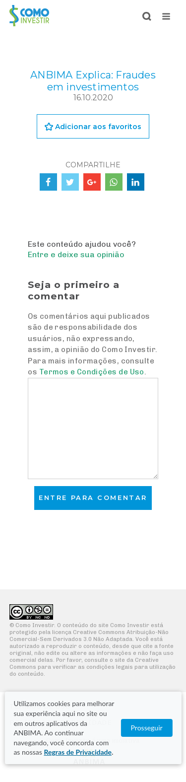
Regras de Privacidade (77, 752)
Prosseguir (147, 727)
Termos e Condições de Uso (91, 371)
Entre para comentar (93, 497)
